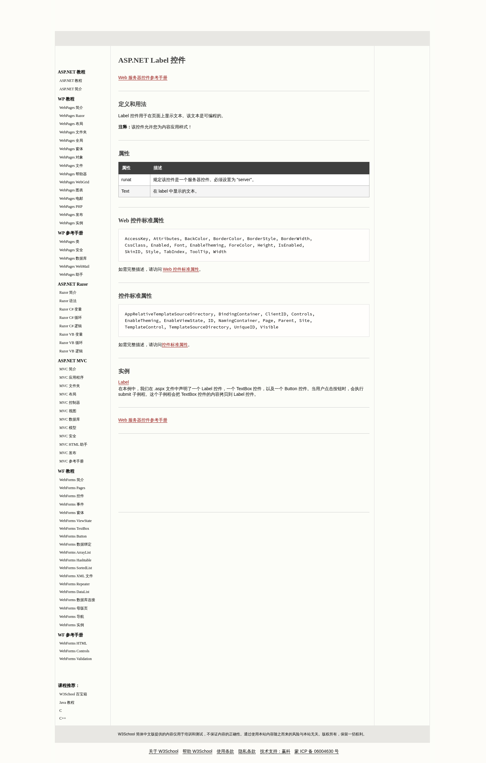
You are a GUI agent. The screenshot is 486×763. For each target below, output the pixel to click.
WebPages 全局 (71, 140)
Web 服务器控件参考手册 (142, 77)
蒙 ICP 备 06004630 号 (316, 751)
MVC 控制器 (70, 402)
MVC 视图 (68, 411)
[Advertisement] (283, 14)
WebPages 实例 (71, 223)
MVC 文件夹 (70, 386)
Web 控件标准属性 (181, 269)
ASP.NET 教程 (71, 80)
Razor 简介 (68, 292)
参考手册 (403, 38)
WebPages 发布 (71, 214)
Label (123, 382)
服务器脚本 (193, 38)
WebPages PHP (71, 206)
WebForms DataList (75, 592)
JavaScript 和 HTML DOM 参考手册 (402, 80)
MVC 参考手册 (72, 461)
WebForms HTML (73, 643)
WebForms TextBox (74, 528)
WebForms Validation (76, 659)
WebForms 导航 (72, 616)
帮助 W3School (197, 751)
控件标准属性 (175, 344)
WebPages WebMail (75, 266)
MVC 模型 (68, 428)
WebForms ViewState (76, 521)
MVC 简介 (68, 369)
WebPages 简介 (71, 107)
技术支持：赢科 (275, 751)
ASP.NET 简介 (71, 89)
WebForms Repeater (75, 584)
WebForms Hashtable (75, 560)
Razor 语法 (68, 301)
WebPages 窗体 (71, 149)
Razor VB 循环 (71, 343)
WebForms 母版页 (74, 608)
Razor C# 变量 (71, 309)
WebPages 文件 (71, 165)
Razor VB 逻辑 (71, 351)
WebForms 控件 (72, 496)
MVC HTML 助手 (74, 444)
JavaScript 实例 (402, 104)
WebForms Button (73, 536)
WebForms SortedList (76, 568)
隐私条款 (247, 751)
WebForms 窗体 (72, 513)
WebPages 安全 (71, 250)
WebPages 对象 (71, 157)
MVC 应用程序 (72, 377)
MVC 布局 (68, 394)
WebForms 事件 (72, 504)
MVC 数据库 (70, 419)
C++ (63, 718)
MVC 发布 (68, 453)
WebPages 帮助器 (73, 174)
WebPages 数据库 (73, 258)
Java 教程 (67, 702)
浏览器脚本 (136, 38)
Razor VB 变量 (71, 334)
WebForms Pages (72, 488)
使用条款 (225, 751)
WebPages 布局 (71, 124)
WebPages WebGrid (74, 182)
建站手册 (346, 38)
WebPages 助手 (71, 274)
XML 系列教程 (298, 38)
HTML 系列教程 (80, 38)
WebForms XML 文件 (76, 576)
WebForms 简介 (72, 480)
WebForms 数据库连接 (77, 600)
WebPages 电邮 (71, 198)
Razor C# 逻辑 (71, 326)
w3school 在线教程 (112, 14)
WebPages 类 (70, 241)
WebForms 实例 (72, 625)
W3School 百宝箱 (73, 694)
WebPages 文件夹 (73, 132)
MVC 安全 (68, 436)
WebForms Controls (75, 651)
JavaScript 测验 (402, 127)
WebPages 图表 (71, 190)
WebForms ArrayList (75, 552)
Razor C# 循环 (71, 317)
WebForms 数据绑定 (75, 544)
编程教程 (250, 38)
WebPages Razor (72, 116)
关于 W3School (164, 751)
